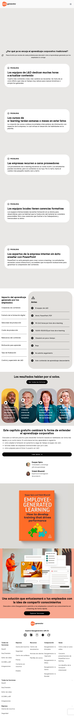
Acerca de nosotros (22, 647)
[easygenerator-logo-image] (9, 4)
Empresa (19, 643)
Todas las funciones (4, 644)
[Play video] (6, 402)
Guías (61, 643)
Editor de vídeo (6, 658)
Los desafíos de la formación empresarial (65, 667)
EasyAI (3, 649)
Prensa (18, 660)
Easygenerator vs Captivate (50, 655)
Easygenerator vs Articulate (50, 648)
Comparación (49, 643)
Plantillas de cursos (36, 658)
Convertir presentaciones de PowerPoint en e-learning (65, 657)
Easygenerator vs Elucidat (50, 675)
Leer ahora (37, 454)
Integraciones (6, 666)
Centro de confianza (22, 655)
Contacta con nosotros (20, 665)
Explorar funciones (37, 613)
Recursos (33, 643)
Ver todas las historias (37, 382)
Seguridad (19, 651)
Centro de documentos (34, 648)
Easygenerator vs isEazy (50, 661)
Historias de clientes (37, 653)
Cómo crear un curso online (66, 648)
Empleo (18, 671)
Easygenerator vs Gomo (50, 668)
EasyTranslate (5, 653)
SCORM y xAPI (6, 662)
